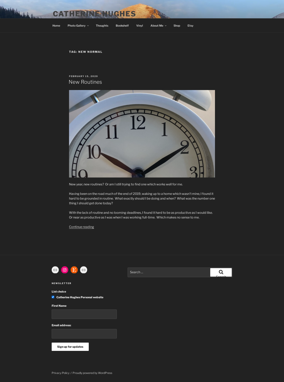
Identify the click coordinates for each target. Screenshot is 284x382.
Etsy (190, 25)
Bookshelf (122, 25)
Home (56, 25)
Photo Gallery (78, 25)
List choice (59, 291)
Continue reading (81, 227)
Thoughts (102, 25)
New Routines (85, 82)
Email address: (61, 325)
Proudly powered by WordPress (92, 373)
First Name (59, 305)
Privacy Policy (60, 373)
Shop (177, 25)
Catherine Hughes (94, 13)
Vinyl (139, 25)
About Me (158, 25)
